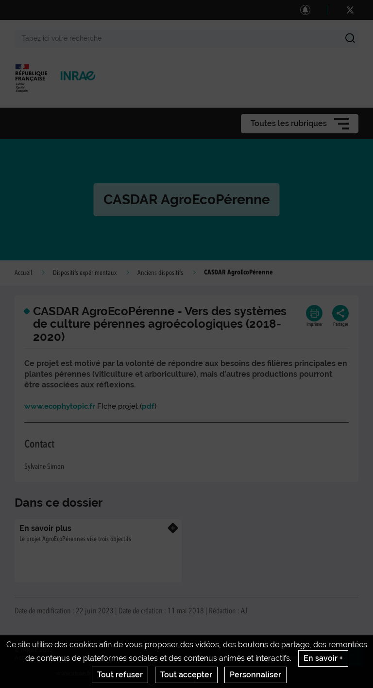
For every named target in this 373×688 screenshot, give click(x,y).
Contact (62, 658)
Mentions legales (133, 658)
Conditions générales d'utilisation (211, 658)
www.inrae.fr (73, 673)
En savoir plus (45, 528)
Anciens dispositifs (160, 273)
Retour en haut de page (356, 659)
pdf (148, 406)
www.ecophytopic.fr (59, 406)
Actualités (29, 658)
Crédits (91, 658)
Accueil (23, 273)
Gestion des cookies (294, 658)
